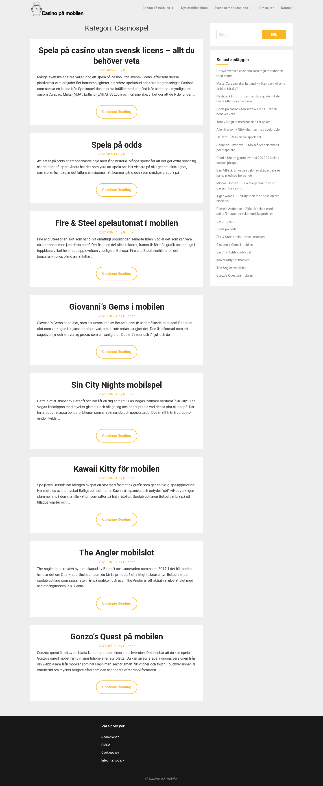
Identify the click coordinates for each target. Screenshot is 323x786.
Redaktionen (110, 737)
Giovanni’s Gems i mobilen (116, 307)
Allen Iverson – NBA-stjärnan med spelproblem (249, 129)
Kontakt (287, 8)
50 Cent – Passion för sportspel (238, 137)
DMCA (105, 745)
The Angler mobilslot (116, 552)
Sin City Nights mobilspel (116, 385)
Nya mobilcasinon (194, 8)
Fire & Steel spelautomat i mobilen (116, 223)
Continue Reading (116, 112)
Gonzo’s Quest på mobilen (116, 636)
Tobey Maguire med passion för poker (243, 122)
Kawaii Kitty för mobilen (117, 469)
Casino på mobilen (159, 8)
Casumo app (225, 221)
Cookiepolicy (110, 752)
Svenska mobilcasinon (234, 8)
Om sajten (266, 8)
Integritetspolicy (112, 760)
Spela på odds (117, 145)
